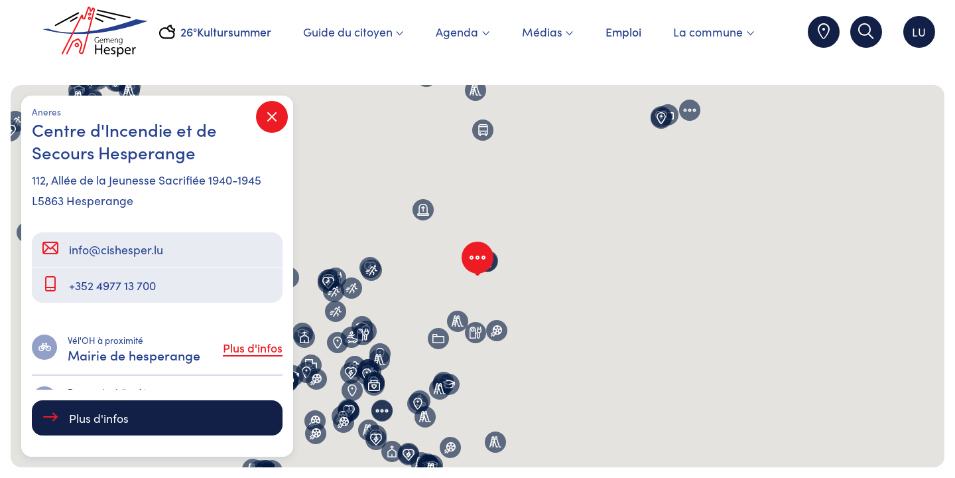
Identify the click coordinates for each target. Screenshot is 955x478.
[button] (316, 379)
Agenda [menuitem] (462, 31)
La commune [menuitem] (713, 31)
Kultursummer (234, 31)
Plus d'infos (253, 347)
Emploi (623, 31)
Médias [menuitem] (548, 31)
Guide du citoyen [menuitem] (353, 31)
